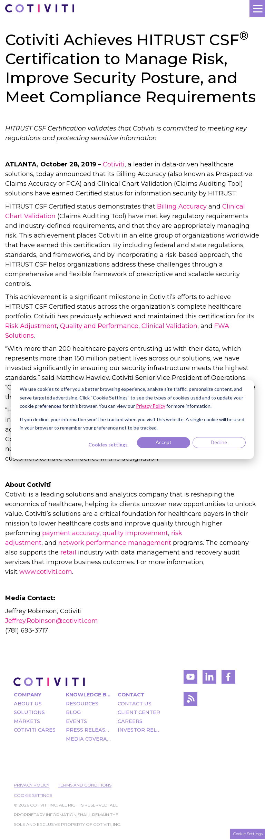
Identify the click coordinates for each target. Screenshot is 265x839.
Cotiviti (114, 164)
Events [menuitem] (76, 721)
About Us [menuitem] (28, 704)
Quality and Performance (99, 326)
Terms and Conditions (84, 785)
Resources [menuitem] (82, 704)
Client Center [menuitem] (139, 712)
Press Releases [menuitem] (88, 730)
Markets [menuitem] (27, 721)
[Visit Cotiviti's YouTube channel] (190, 678)
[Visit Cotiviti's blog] (190, 701)
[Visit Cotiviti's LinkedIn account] (209, 678)
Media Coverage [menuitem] (88, 739)
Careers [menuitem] (130, 721)
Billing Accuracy (182, 206)
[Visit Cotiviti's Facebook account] (228, 678)
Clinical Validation (169, 326)
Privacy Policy (31, 785)
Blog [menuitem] (73, 712)
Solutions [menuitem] (29, 712)
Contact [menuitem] (131, 695)
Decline (219, 442)
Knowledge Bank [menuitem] (88, 695)
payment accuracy (70, 533)
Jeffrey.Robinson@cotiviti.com (51, 621)
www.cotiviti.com (45, 572)
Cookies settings (108, 444)
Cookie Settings (33, 795)
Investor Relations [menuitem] (140, 730)
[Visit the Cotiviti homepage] (49, 681)
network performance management (114, 543)
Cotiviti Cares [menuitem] (35, 730)
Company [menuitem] (27, 695)
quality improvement (135, 533)
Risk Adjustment (31, 326)
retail (68, 552)
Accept (163, 442)
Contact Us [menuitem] (134, 704)
